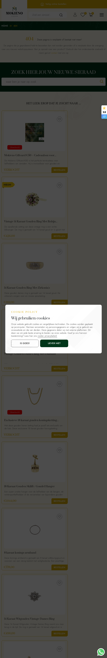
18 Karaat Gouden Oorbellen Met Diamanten (24, 424)
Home (4, 25)
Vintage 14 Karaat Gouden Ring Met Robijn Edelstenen (78, 155)
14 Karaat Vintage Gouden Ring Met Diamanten (78, 491)
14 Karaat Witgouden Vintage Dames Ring (79, 357)
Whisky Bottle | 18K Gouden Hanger (78, 424)
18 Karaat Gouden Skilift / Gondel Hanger (77, 289)
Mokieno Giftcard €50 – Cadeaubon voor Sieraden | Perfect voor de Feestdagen (26, 155)
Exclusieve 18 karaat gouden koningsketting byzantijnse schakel (25, 289)
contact (54, 53)
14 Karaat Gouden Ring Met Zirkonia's (20, 222)
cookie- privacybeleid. (47, 336)
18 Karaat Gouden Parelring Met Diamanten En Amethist (24, 491)
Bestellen (43, 170)
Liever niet (38, 343)
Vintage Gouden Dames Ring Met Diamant (77, 222)
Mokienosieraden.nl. (49, 645)
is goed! (20, 343)
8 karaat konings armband (20, 357)
